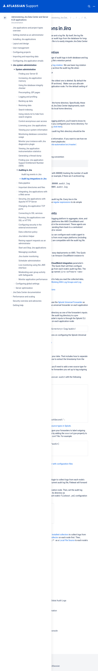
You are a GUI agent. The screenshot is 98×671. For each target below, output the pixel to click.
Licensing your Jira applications (32, 125)
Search (89, 6)
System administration (26, 69)
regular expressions (62, 202)
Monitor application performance (33, 279)
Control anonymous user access (33, 121)
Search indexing (26, 110)
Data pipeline (24, 183)
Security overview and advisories (27, 301)
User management (21, 48)
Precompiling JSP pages (29, 92)
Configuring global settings (27, 284)
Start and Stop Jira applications (32, 248)
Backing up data (26, 101)
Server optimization (24, 288)
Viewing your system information (33, 130)
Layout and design (21, 43)
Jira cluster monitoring (28, 256)
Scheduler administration (30, 261)
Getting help (18, 305)
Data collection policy (28, 232)
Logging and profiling (28, 97)
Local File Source (67, 540)
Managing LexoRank (27, 252)
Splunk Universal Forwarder (70, 302)
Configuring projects (22, 52)
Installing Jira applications (24, 39)
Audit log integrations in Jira (33, 179)
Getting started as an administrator (28, 35)
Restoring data (25, 105)
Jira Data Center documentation (27, 292)
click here (57, 127)
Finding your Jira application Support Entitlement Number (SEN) (31, 163)
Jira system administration (25, 65)
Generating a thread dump (30, 156)
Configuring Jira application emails (28, 61)
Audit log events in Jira (31, 174)
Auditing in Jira (25, 170)
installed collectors (60, 534)
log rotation (58, 65)
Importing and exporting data (25, 56)
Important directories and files (32, 187)
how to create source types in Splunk (55, 426)
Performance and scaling (24, 296)
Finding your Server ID (28, 74)
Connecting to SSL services (31, 213)
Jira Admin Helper (26, 236)
